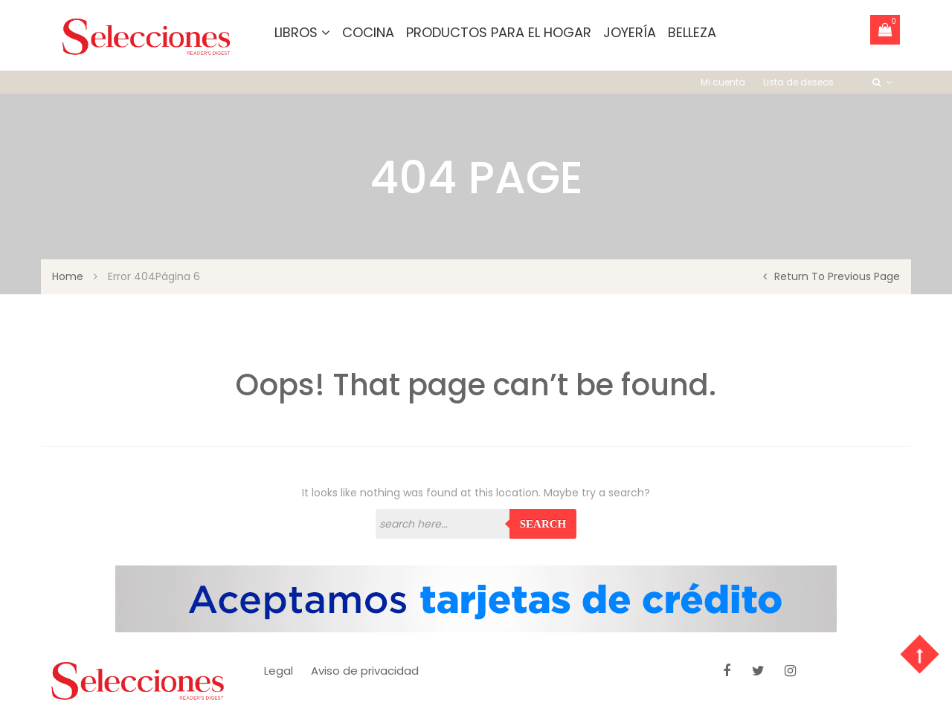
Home (67, 276)
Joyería (629, 32)
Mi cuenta (723, 82)
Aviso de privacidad (365, 670)
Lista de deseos (798, 82)
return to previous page (831, 276)
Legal (278, 670)
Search (543, 524)
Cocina (368, 32)
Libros (302, 32)
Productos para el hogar (498, 32)
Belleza (692, 32)
